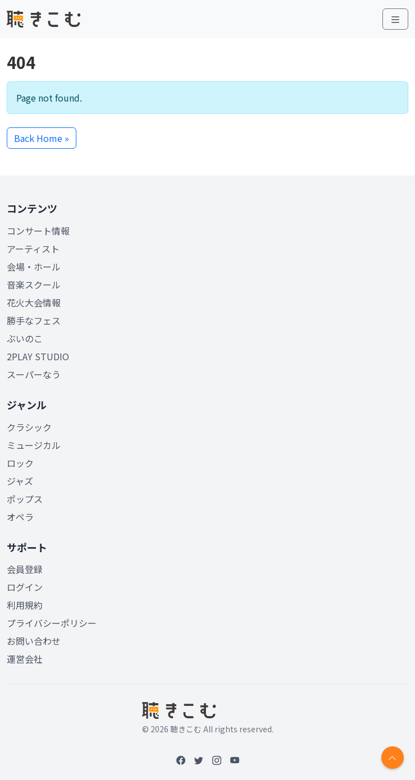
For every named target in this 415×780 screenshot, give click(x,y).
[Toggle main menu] (395, 19)
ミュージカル (34, 445)
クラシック (29, 427)
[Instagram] (216, 760)
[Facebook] (180, 760)
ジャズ (20, 481)
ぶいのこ (25, 338)
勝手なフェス (34, 320)
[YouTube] (234, 760)
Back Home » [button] (41, 138)
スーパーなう (34, 374)
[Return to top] (392, 757)
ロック (20, 463)
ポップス (25, 499)
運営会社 (25, 659)
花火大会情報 (34, 302)
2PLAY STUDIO (38, 356)
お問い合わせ (34, 641)
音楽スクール (34, 284)
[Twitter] (198, 760)
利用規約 (25, 605)
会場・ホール (34, 266)
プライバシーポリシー (52, 623)
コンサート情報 (38, 230)
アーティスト (33, 248)
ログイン (25, 587)
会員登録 (25, 569)
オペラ (20, 517)
